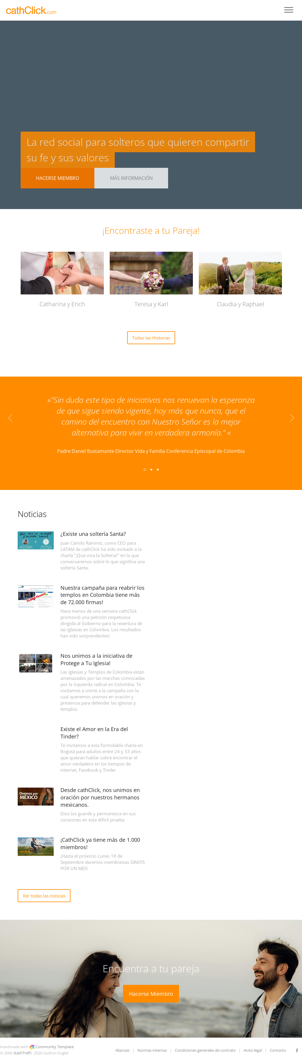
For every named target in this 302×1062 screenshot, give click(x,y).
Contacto (278, 1050)
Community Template (54, 1046)
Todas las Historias (151, 338)
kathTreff (22, 1053)
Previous (10, 420)
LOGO (31, 10)
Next (291, 420)
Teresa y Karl (151, 304)
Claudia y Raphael (240, 304)
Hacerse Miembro (57, 178)
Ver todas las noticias (44, 896)
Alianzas (122, 1050)
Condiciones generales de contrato (205, 1050)
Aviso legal (253, 1050)
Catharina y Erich (62, 304)
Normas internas (152, 1050)
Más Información (131, 178)
